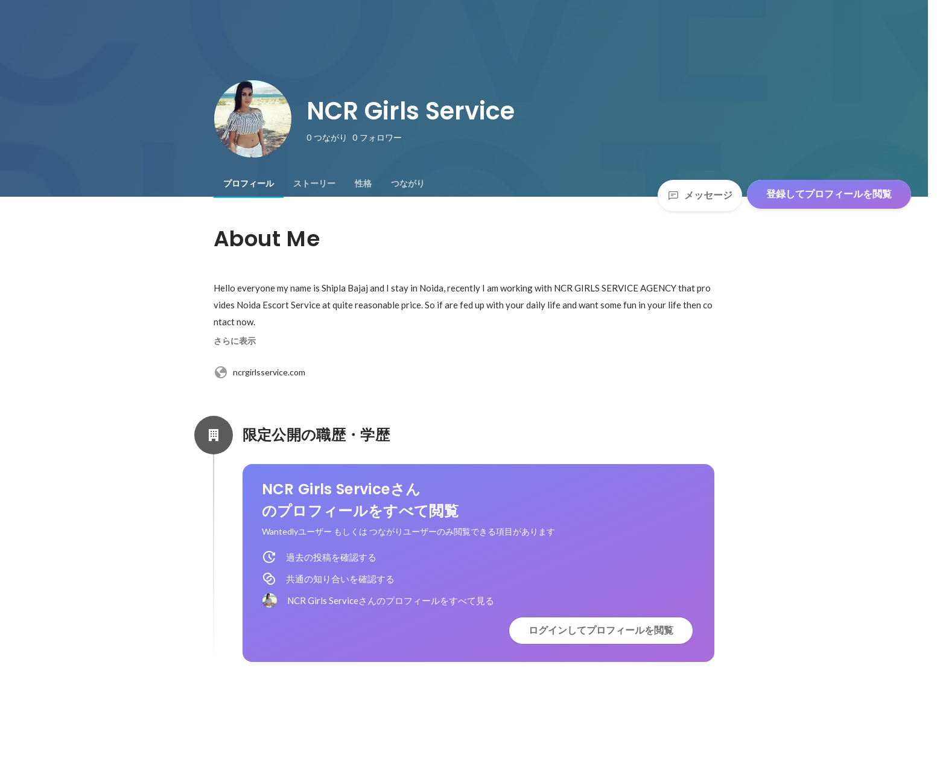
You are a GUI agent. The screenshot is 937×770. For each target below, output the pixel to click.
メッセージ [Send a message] (699, 195)
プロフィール (248, 183)
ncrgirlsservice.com (259, 372)
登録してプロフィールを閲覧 (829, 194)
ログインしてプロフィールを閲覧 (601, 630)
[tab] (249, 183)
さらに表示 (235, 341)
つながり (408, 183)
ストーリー (314, 183)
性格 (363, 183)
